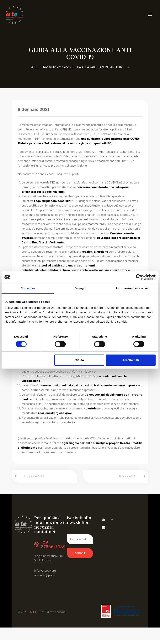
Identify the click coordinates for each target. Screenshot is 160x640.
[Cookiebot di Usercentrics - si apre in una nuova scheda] (139, 277)
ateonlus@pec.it (45, 575)
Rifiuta (79, 360)
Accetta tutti (130, 360)
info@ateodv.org (45, 570)
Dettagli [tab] (80, 288)
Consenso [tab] (28, 288)
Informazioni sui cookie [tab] (132, 288)
